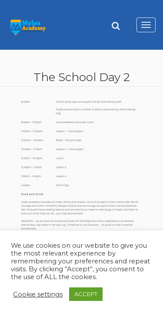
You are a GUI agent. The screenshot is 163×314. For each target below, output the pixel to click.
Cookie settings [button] (38, 294)
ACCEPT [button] (85, 293)
